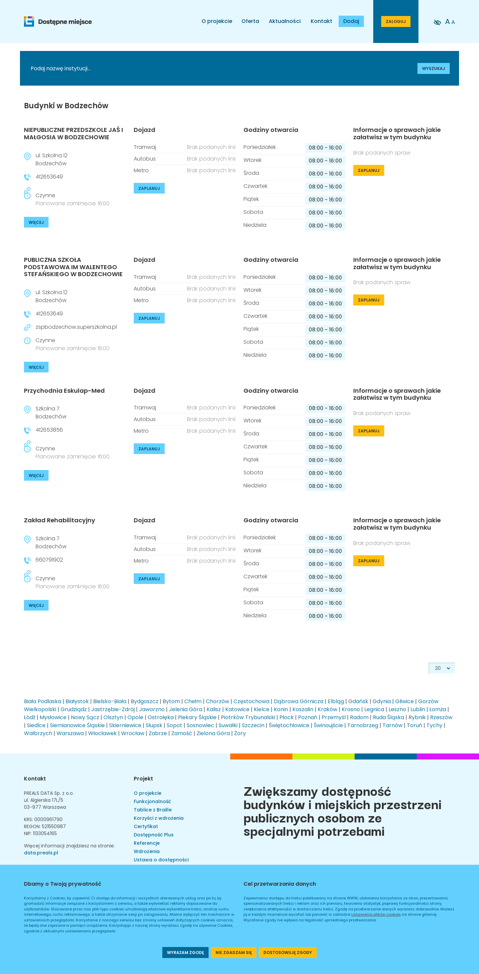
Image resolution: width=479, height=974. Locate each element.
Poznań (307, 717)
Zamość (181, 733)
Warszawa (70, 733)
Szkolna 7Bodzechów (51, 412)
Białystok (77, 701)
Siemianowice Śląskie (77, 725)
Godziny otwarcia (270, 130)
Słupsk (154, 725)
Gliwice (404, 701)
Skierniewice (125, 725)
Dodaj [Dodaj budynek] (351, 21)
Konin (281, 709)
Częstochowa (251, 701)
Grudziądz (74, 709)
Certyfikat (146, 826)
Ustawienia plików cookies (376, 914)
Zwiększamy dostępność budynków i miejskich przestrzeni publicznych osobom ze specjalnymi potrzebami (342, 810)
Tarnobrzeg (362, 725)
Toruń (414, 725)
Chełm (193, 701)
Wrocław (132, 733)
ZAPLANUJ (149, 188)
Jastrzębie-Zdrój (113, 709)
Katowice (237, 709)
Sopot (174, 725)
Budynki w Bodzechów (66, 106)
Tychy (434, 725)
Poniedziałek (259, 147)
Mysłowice (53, 717)
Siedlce (36, 725)
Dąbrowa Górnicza (298, 701)
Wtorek (252, 160)
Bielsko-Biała (109, 701)
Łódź (29, 717)
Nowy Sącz (85, 717)
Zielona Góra (213, 733)
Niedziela (254, 225)
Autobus (145, 159)
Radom (359, 717)
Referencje (147, 843)
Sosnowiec (200, 725)
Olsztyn (113, 717)
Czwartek (255, 186)
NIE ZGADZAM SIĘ (234, 952)
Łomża (437, 709)
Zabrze (158, 733)
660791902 (49, 560)
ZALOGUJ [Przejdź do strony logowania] (396, 21)
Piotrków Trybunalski (248, 717)
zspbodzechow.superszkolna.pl (76, 327)
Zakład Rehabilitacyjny (59, 520)
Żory (240, 733)
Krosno (351, 709)
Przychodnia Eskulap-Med (64, 390)
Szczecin (253, 725)
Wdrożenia (147, 851)
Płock (286, 717)
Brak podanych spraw (381, 153)
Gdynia (382, 701)
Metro (141, 170)
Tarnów (392, 725)
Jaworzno (152, 709)
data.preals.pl (41, 852)
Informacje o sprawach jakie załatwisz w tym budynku (397, 133)
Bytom (171, 701)
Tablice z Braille (153, 809)
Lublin (417, 709)
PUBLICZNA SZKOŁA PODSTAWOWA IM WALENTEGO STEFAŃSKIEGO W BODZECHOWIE (73, 266)
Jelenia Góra (185, 709)
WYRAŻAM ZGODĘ (185, 952)
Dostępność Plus (154, 834)
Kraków (327, 709)
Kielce (261, 709)
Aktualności (285, 21)
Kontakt (321, 21)
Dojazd (144, 130)
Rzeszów (441, 717)
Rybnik (417, 717)
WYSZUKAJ (433, 68)
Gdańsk (358, 701)
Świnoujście (328, 725)
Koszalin (302, 709)
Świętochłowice (289, 725)
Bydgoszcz (144, 701)
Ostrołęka (161, 717)
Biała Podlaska (42, 701)
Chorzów (217, 701)
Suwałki (228, 725)
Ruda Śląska (388, 717)
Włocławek (102, 733)
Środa (251, 173)
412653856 (49, 430)
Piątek (251, 199)
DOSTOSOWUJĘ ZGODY (287, 952)
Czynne (72, 199)
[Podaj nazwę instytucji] (184, 68)
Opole (135, 717)
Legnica (374, 709)
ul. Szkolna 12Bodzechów (52, 159)
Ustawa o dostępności (161, 859)
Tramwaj (145, 147)
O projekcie (217, 21)
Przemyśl (334, 717)
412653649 (49, 177)
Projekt (143, 778)
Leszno (397, 709)
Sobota (253, 212)
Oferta (250, 21)
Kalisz (214, 709)
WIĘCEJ (36, 222)
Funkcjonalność (152, 801)
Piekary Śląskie (197, 717)
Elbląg (336, 701)
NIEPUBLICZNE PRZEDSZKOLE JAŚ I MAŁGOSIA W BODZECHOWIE (73, 133)
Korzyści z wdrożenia (159, 818)
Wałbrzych (38, 733)
